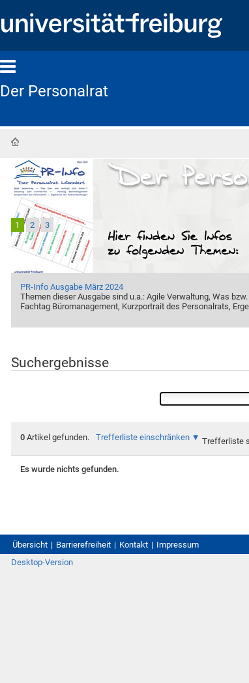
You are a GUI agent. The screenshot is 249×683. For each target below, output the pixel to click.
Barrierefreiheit (83, 545)
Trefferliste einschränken (143, 437)
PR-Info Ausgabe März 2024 (71, 287)
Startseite (15, 141)
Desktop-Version (42, 562)
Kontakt (133, 545)
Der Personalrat (54, 91)
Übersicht (30, 545)
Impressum (177, 545)
